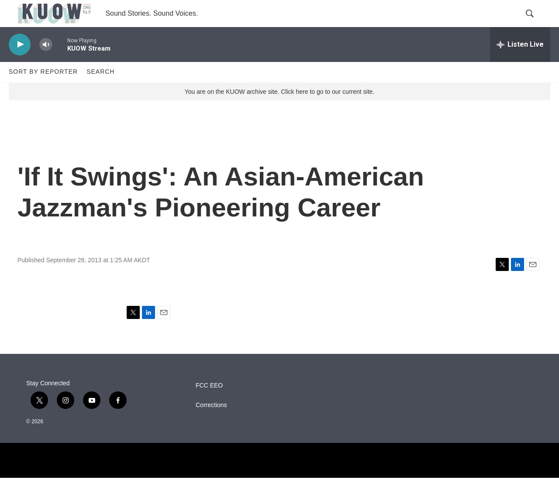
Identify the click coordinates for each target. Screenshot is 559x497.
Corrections (211, 424)
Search (100, 90)
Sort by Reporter (43, 90)
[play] (20, 63)
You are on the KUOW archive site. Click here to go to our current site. (279, 110)
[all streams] (520, 63)
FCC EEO (209, 404)
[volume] (45, 63)
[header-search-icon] (536, 23)
